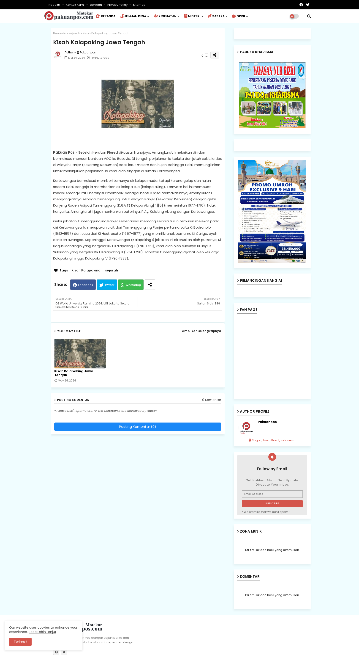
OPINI (238, 16)
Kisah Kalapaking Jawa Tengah (73, 373)
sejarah (74, 33)
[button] (309, 16)
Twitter (109, 285)
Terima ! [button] (20, 641)
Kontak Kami (75, 5)
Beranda (59, 33)
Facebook (85, 285)
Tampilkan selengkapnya (200, 331)
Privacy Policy (117, 5)
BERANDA (105, 16)
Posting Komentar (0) (137, 426)
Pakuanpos (267, 422)
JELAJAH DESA (133, 16)
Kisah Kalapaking (86, 270)
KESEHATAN (165, 16)
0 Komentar (211, 400)
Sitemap (139, 5)
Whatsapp (133, 285)
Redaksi (55, 5)
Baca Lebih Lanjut (42, 632)
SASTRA (216, 16)
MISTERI (192, 16)
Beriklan (96, 5)
